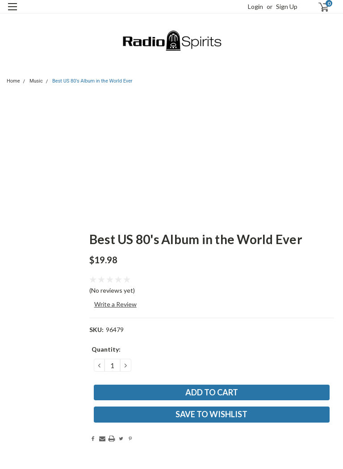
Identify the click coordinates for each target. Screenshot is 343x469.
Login (255, 6)
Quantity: (106, 349)
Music (36, 81)
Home (13, 81)
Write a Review (115, 304)
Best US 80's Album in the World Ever (92, 81)
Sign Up (286, 6)
